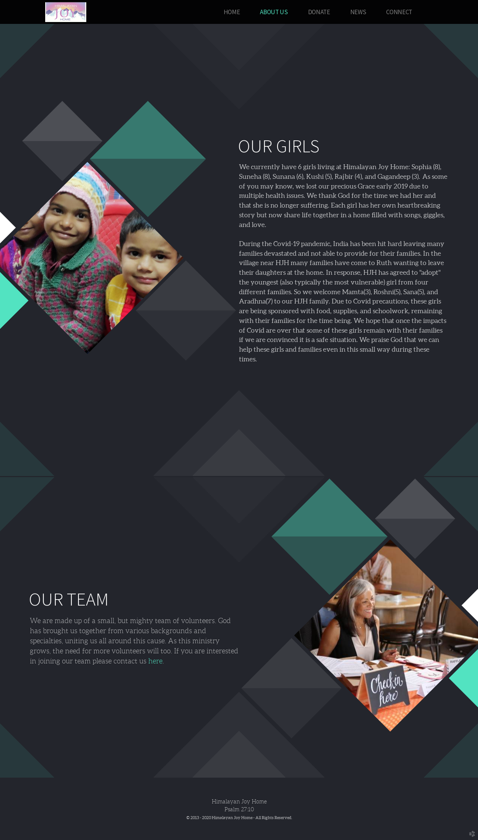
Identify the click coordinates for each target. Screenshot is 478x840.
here (155, 661)
